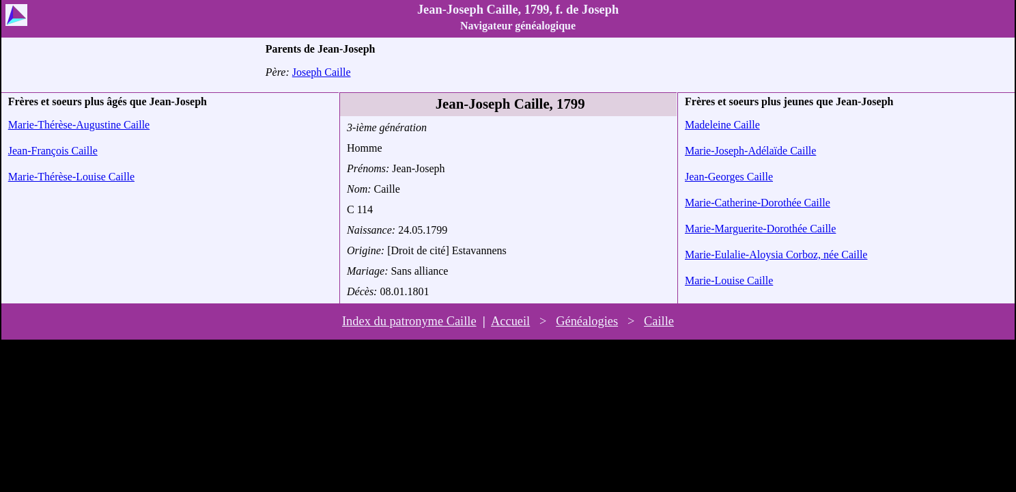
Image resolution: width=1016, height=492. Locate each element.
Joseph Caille (321, 72)
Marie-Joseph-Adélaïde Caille (750, 150)
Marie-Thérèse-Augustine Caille (79, 125)
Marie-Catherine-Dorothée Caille (757, 202)
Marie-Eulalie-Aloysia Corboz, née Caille (776, 254)
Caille (659, 321)
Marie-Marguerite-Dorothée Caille (760, 228)
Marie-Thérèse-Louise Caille (71, 176)
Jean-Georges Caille (729, 176)
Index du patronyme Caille (409, 321)
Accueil (510, 321)
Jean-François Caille (53, 150)
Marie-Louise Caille (729, 280)
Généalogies (587, 321)
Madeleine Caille (722, 125)
